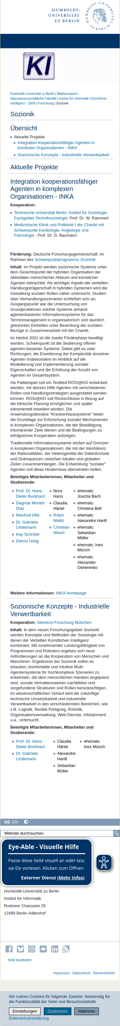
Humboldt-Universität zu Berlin (32, 94)
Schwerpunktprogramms (65, 259)
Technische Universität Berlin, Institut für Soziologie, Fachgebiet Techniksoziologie (61, 215)
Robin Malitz (58, 518)
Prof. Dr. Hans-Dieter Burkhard (30, 493)
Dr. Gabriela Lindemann (27, 525)
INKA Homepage (71, 593)
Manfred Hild (27, 515)
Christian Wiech (61, 530)
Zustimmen (57, 1011)
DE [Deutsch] (7, 822)
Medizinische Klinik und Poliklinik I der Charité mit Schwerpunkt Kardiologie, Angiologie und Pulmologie (59, 230)
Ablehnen (86, 1011)
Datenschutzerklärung (29, 1018)
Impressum (61, 973)
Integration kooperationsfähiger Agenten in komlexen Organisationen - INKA (56, 145)
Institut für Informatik (74, 98)
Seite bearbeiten (20, 960)
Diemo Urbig (27, 541)
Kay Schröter (28, 534)
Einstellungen (24, 1011)
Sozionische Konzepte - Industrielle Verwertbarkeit (63, 154)
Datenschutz (81, 973)
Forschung (45, 103)
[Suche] (116, 833)
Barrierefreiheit (104, 973)
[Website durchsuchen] (60, 833)
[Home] (23, 41)
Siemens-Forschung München (64, 622)
